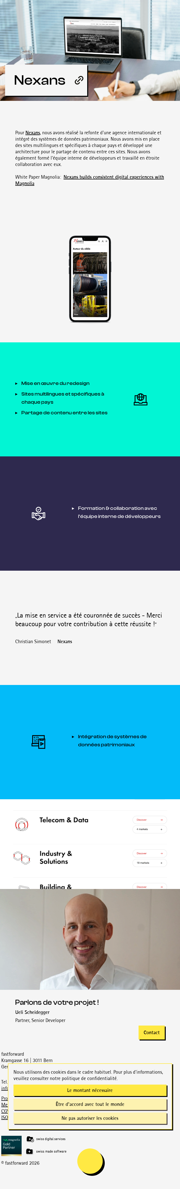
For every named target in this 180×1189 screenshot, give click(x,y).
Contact (152, 1032)
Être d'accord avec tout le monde (90, 1104)
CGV (5, 1111)
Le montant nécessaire (90, 1090)
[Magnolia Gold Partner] (90, 1146)
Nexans (32, 132)
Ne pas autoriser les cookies (90, 1118)
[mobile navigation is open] (90, 1161)
